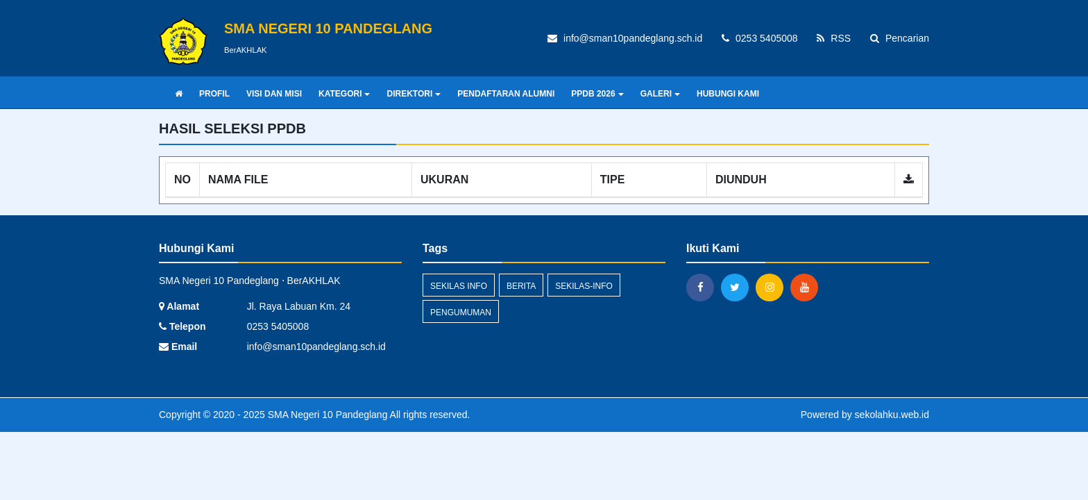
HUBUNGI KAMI (728, 94)
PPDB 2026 (597, 94)
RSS (834, 38)
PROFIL (214, 94)
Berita (521, 286)
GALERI (660, 94)
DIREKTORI (413, 94)
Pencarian (899, 38)
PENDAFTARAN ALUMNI (505, 94)
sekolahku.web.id (892, 414)
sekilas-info (584, 286)
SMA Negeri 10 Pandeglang (326, 414)
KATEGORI (344, 94)
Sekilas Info (458, 286)
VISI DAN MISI (274, 94)
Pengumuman (460, 312)
